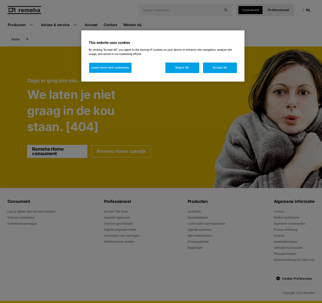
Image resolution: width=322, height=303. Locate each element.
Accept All (220, 67)
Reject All (182, 67)
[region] (162, 56)
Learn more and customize (110, 67)
